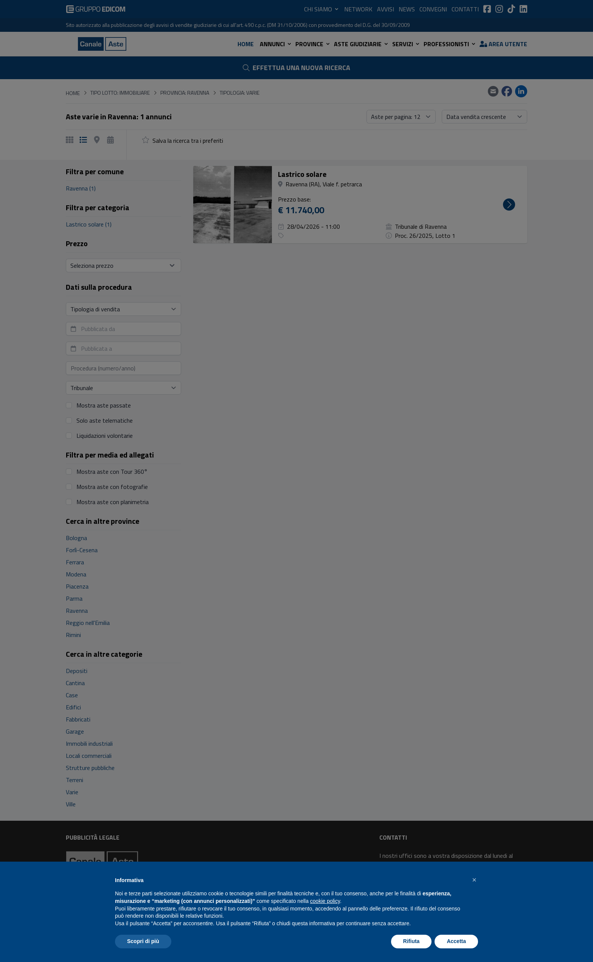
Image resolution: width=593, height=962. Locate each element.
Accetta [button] (456, 941)
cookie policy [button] (325, 901)
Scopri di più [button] (143, 941)
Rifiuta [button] (411, 941)
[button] (474, 880)
